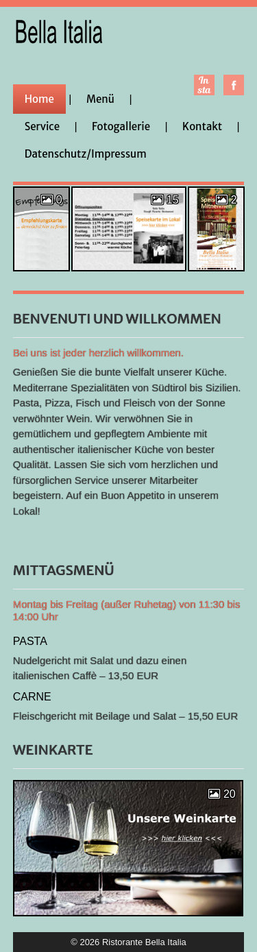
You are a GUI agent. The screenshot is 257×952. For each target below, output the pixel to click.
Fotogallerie (121, 126)
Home (39, 99)
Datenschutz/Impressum (86, 153)
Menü (100, 99)
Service (42, 126)
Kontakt (202, 126)
